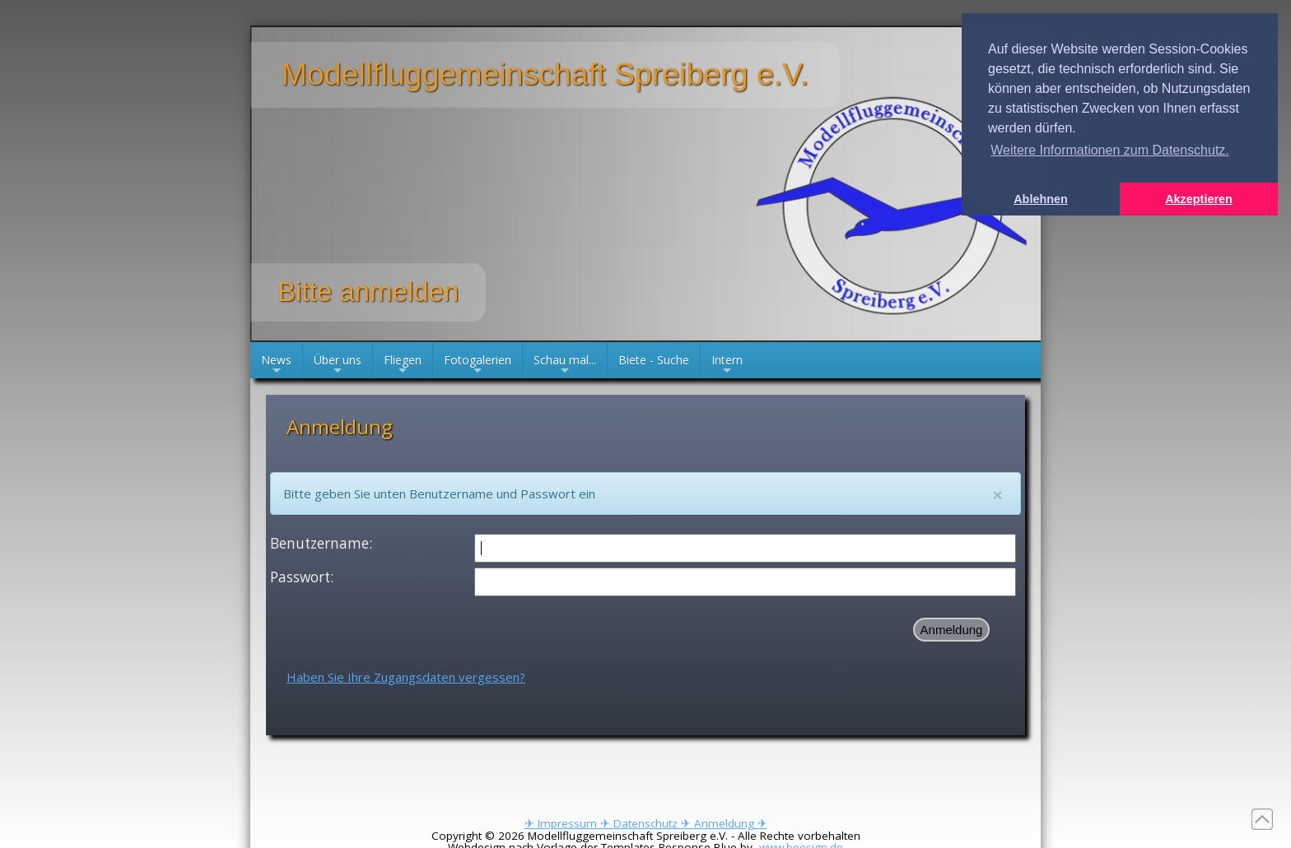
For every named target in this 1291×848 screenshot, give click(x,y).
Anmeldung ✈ (730, 823)
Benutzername (319, 543)
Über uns (337, 365)
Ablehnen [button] (1041, 199)
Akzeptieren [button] (1199, 199)
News (276, 365)
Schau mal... (565, 365)
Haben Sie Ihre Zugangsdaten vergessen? (406, 677)
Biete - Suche (653, 360)
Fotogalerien (477, 365)
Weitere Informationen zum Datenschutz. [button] (1109, 150)
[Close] (998, 494)
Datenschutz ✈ (653, 823)
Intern (727, 365)
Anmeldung (951, 630)
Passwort (300, 577)
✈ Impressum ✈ (568, 823)
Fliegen (403, 365)
